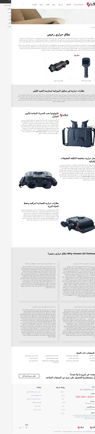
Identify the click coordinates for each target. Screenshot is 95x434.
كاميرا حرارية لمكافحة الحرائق (23, 391)
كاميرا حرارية (26, 406)
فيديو (30, 4)
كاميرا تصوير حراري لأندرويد (61, 355)
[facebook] (12, 427)
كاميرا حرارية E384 (75, 80)
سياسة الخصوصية (46, 431)
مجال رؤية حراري (26, 409)
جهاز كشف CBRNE (25, 402)
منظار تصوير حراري (47, 80)
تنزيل (42, 4)
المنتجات (57, 4)
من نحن (49, 4)
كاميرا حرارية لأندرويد (83, 355)
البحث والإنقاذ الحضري (25, 395)
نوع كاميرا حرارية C (22, 358)
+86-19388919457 (76, 390)
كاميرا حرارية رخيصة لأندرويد (40, 355)
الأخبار (36, 4)
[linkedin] (9, 427)
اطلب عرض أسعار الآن (18, 376)
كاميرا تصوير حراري (22, 360)
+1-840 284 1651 (74, 396)
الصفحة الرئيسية (67, 4)
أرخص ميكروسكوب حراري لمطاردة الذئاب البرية (39, 361)
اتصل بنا (23, 4)
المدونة (51, 413)
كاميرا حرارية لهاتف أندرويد (41, 358)
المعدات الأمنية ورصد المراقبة (23, 399)
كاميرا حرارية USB (83, 360)
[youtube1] (15, 427)
